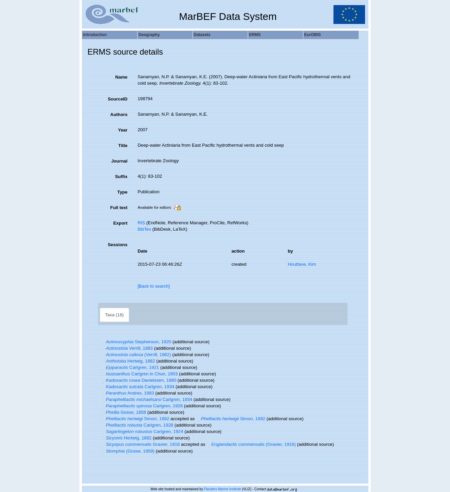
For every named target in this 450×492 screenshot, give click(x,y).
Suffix (121, 176)
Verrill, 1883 (127, 348)
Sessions (118, 244)
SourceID (118, 99)
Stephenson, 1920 (136, 341)
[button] (103, 342)
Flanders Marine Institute (222, 489)
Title (122, 145)
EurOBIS (312, 34)
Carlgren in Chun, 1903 (139, 373)
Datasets (202, 34)
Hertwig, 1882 (128, 361)
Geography (149, 34)
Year (122, 130)
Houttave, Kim (302, 264)
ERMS (255, 34)
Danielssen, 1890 (138, 380)
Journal (119, 161)
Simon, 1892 (135, 418)
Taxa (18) (114, 314)
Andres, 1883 (127, 393)
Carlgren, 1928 (142, 405)
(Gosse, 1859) (128, 451)
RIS (141, 222)
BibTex (144, 229)
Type (122, 192)
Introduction (95, 34)
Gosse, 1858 (123, 412)
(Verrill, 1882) (136, 354)
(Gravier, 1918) (251, 444)
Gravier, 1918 (140, 444)
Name (121, 77)
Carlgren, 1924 (142, 431)
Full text (118, 207)
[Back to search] (154, 286)
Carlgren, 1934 (137, 386)
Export (120, 223)
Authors (118, 114)
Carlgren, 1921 (130, 367)
